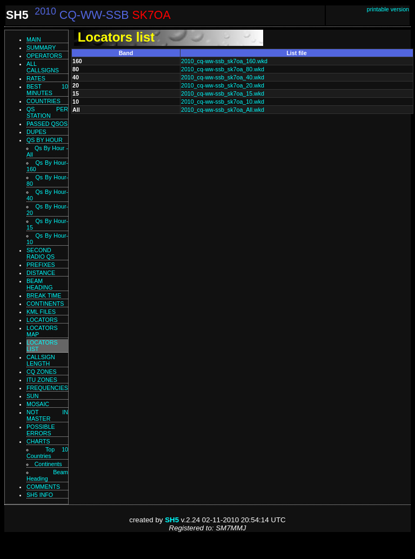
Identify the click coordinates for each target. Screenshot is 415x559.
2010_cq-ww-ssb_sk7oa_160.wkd (224, 61)
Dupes (36, 132)
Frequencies (47, 388)
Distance (40, 273)
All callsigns (42, 66)
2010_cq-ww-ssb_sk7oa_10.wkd (222, 101)
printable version (388, 9)
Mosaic (37, 404)
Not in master (47, 415)
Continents (45, 303)
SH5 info (39, 494)
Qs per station (47, 112)
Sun (32, 396)
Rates (35, 78)
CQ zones (41, 371)
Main (33, 39)
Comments (43, 486)
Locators (42, 319)
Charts (38, 441)
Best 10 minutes (47, 89)
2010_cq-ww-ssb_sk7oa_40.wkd (222, 77)
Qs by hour (44, 140)
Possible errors (40, 429)
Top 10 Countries (47, 452)
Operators (44, 55)
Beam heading (39, 284)
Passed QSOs (47, 123)
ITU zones (41, 379)
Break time (43, 295)
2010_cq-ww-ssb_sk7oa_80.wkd (222, 69)
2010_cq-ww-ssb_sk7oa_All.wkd (222, 109)
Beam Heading (47, 475)
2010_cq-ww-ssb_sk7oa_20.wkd (222, 85)
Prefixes (40, 264)
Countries (43, 101)
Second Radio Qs (40, 253)
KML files (41, 311)
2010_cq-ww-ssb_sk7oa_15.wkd (222, 93)
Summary (41, 47)
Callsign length (40, 360)
